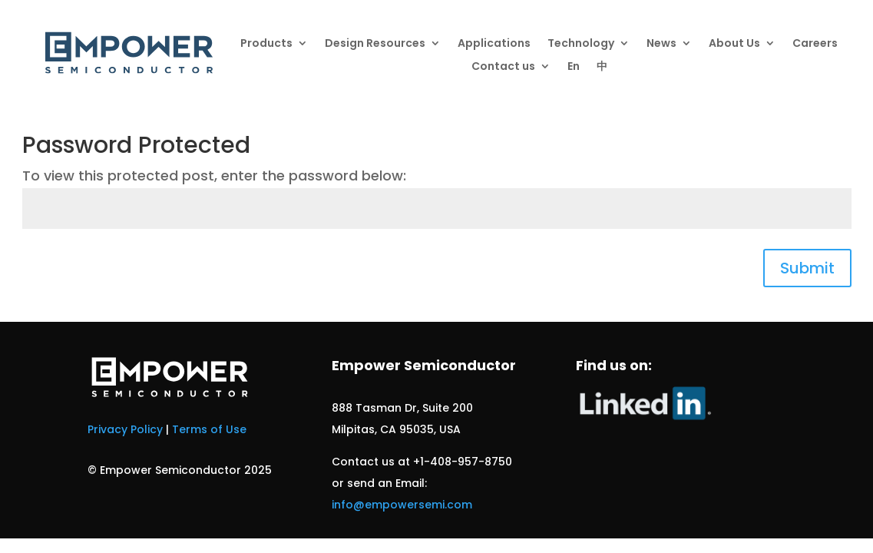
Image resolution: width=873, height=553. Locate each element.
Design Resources (375, 44)
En (573, 67)
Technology (580, 44)
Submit (807, 268)
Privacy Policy (125, 429)
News (661, 44)
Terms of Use (209, 429)
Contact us (503, 67)
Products (266, 44)
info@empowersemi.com (402, 504)
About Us (734, 44)
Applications (494, 44)
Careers (815, 44)
